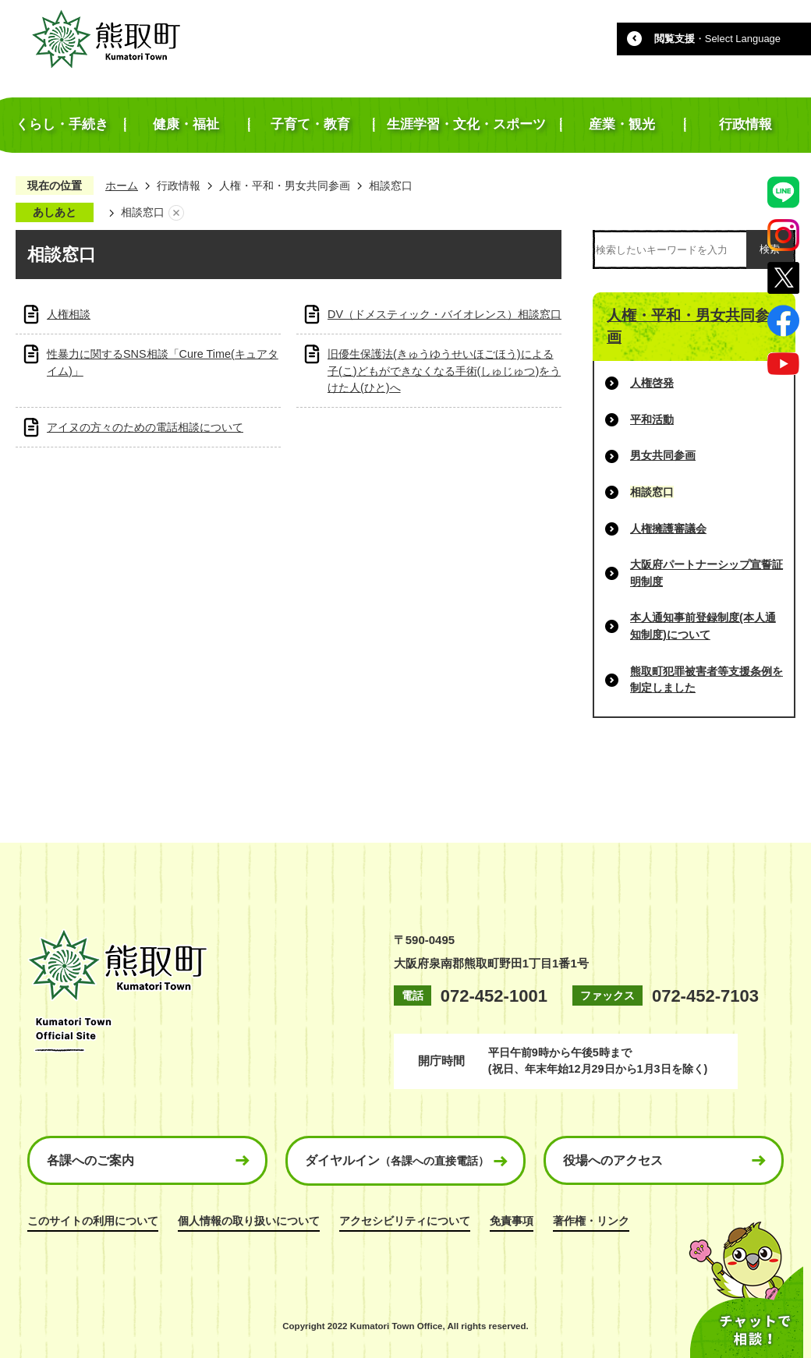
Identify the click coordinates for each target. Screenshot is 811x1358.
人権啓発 (652, 383)
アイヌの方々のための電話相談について (145, 427)
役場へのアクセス (613, 1160)
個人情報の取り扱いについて (249, 1221)
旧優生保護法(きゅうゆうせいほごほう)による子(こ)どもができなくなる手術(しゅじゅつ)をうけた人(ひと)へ (444, 371)
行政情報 (178, 185)
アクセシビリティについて (404, 1221)
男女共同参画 (663, 455)
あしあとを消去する (176, 212)
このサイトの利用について (92, 1221)
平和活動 (652, 419)
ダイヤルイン (397, 1160)
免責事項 (511, 1221)
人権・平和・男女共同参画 (284, 185)
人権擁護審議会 (668, 528)
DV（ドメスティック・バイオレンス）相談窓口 (444, 314)
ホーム (121, 185)
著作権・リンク (591, 1221)
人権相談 (68, 314)
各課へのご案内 (90, 1160)
